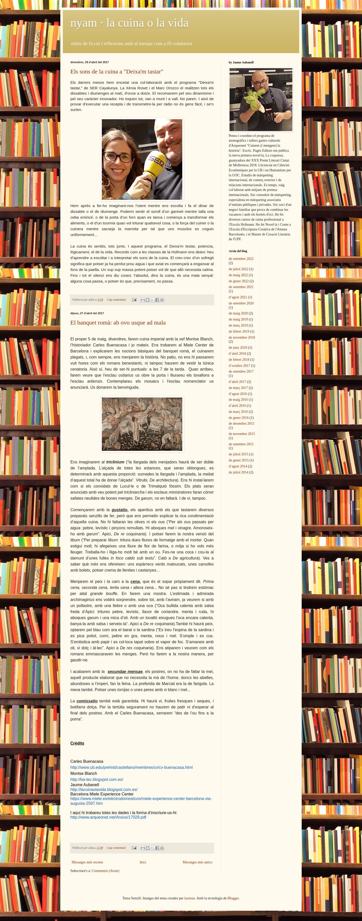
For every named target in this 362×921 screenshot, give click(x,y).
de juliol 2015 (238, 454)
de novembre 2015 (242, 434)
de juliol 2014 (238, 472)
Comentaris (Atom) (105, 871)
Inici (143, 862)
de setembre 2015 (241, 444)
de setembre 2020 (241, 303)
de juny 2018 (238, 347)
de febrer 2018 (239, 360)
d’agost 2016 (238, 394)
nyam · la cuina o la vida (129, 22)
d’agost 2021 (238, 297)
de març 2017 (238, 388)
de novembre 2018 (242, 337)
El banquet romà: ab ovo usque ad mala (118, 322)
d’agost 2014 (238, 466)
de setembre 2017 (241, 371)
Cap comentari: (117, 299)
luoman (189, 898)
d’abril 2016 (237, 406)
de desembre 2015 (241, 423)
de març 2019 (238, 325)
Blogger (233, 898)
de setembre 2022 (241, 259)
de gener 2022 (239, 281)
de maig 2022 (238, 275)
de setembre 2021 (241, 287)
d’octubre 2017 (239, 366)
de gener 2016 (239, 418)
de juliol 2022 (238, 269)
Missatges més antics (197, 862)
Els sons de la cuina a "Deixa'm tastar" (116, 71)
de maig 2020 (238, 313)
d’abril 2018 (237, 353)
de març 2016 (238, 412)
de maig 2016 (238, 400)
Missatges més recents (87, 862)
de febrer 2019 (239, 331)
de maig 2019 (238, 319)
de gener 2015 (239, 460)
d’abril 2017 (237, 382)
